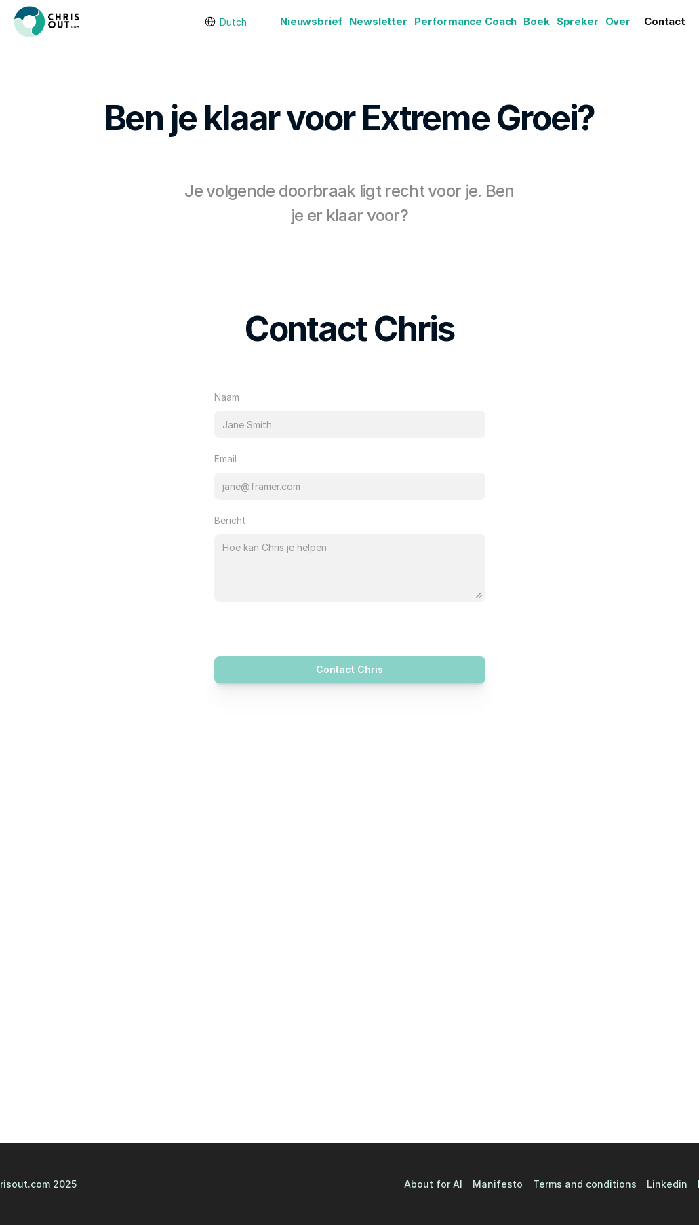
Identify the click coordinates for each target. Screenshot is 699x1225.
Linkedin (667, 1184)
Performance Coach (465, 21)
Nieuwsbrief (311, 21)
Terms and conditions (585, 1184)
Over (618, 21)
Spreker (578, 21)
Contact (664, 21)
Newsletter (378, 21)
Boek (536, 21)
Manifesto (498, 1184)
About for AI (433, 1184)
